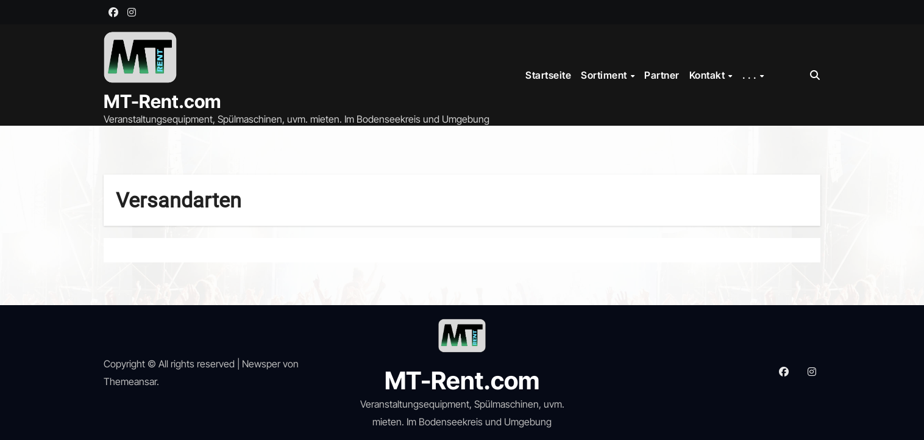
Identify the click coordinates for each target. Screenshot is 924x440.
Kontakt (708, 75)
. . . (750, 75)
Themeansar (130, 381)
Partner (662, 75)
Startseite (548, 75)
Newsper (261, 364)
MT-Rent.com (162, 101)
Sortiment (605, 75)
